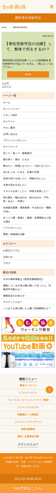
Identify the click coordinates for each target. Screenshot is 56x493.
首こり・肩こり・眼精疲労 (17, 153)
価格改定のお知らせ (14, 295)
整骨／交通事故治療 (28, 436)
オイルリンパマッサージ (28, 422)
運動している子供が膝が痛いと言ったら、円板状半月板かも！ (27, 287)
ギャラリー (9, 121)
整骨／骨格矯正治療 (14, 234)
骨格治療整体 (28, 429)
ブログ (6, 263)
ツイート (6, 86)
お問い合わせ (10, 134)
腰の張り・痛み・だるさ (16, 159)
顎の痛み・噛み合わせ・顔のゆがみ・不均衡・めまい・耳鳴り (26, 199)
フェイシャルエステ (28, 407)
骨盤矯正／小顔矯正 (28, 414)
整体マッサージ (28, 385)
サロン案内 (9, 127)
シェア (5, 83)
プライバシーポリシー (15, 140)
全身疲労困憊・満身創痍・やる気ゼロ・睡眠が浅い (27, 209)
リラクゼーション (12, 228)
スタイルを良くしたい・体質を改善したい (26, 191)
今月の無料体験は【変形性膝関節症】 (23, 279)
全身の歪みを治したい (15, 185)
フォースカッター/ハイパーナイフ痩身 (28, 400)
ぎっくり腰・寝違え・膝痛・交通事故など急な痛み (27, 219)
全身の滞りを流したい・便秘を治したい (24, 178)
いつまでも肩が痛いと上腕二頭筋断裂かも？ (27, 308)
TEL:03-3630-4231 (28, 479)
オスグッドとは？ (12, 302)
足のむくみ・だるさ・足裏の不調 (21, 172)
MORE (28, 74)
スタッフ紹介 (10, 115)
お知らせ (8, 257)
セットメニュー (11, 108)
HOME (4, 27)
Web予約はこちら (28, 488)
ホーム (6, 102)
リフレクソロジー (28, 392)
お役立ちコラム (11, 250)
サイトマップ (10, 146)
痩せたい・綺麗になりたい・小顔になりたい (27, 166)
